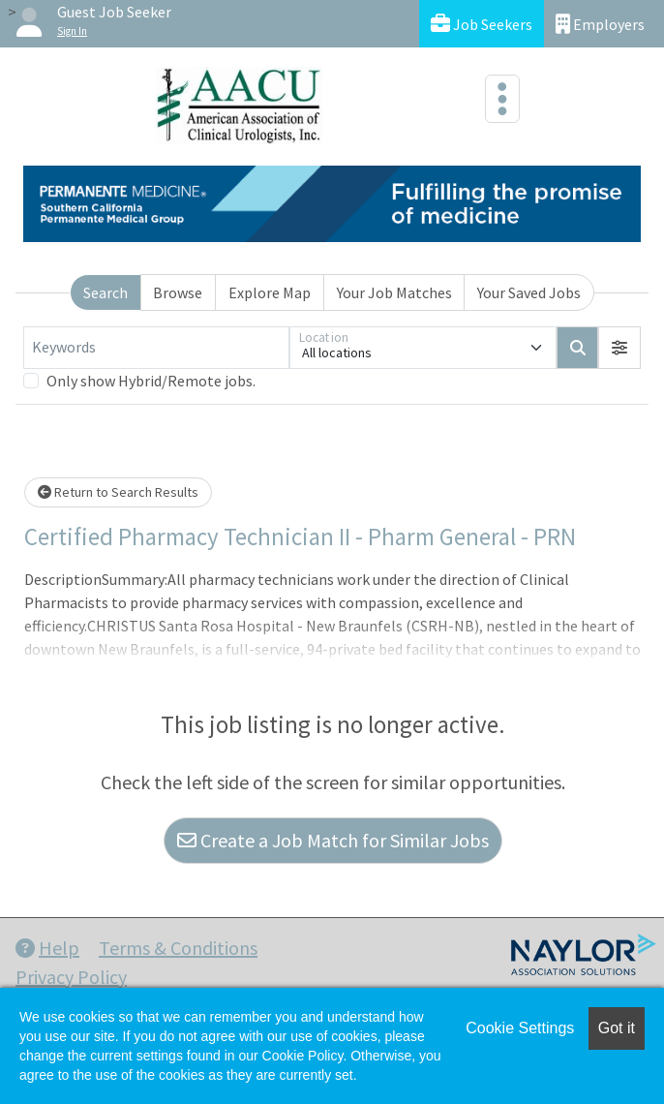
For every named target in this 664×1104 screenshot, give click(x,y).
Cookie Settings (520, 1028)
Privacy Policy (71, 977)
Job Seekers (481, 24)
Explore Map (269, 292)
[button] (619, 347)
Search (105, 292)
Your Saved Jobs (529, 292)
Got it (616, 1028)
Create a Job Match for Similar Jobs (333, 840)
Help (47, 947)
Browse (177, 292)
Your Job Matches (394, 292)
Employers (600, 24)
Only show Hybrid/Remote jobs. (151, 380)
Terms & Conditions (178, 947)
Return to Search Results (118, 492)
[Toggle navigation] (502, 99)
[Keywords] (156, 347)
